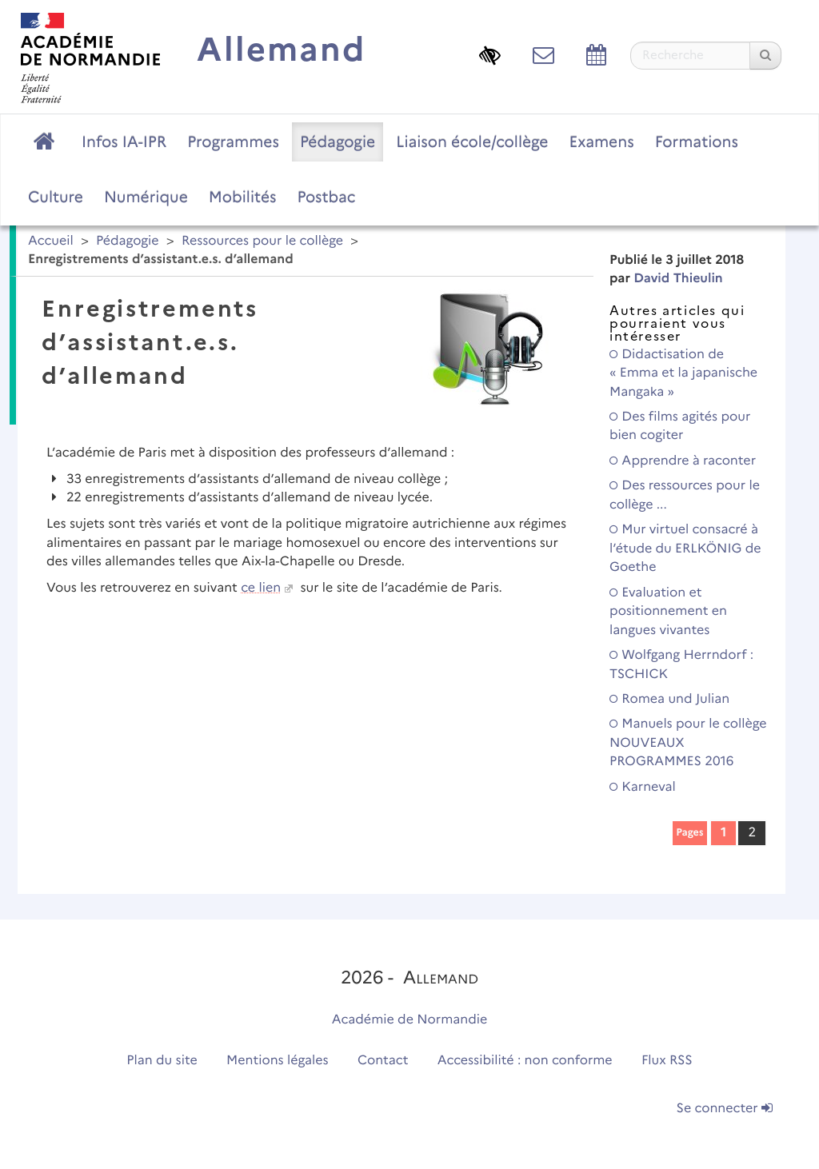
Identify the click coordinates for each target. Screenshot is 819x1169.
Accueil (51, 241)
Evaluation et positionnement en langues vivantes (668, 611)
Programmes (233, 141)
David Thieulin (678, 278)
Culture (55, 196)
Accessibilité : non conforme (525, 1060)
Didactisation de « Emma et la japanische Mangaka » (683, 373)
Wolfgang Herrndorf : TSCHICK (681, 664)
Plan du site (161, 1060)
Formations (696, 141)
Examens (601, 141)
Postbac (326, 196)
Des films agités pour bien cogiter (679, 426)
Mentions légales (277, 1060)
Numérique (146, 196)
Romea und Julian (669, 699)
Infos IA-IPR (124, 141)
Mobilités (243, 196)
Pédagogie (337, 141)
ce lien (261, 588)
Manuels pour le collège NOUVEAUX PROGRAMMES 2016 (688, 742)
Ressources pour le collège (262, 241)
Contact (383, 1060)
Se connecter (725, 1108)
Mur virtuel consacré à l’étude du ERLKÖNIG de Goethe (685, 548)
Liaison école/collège (472, 141)
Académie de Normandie (410, 1019)
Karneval (642, 787)
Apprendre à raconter (682, 461)
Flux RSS (667, 1060)
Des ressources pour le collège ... (684, 495)
